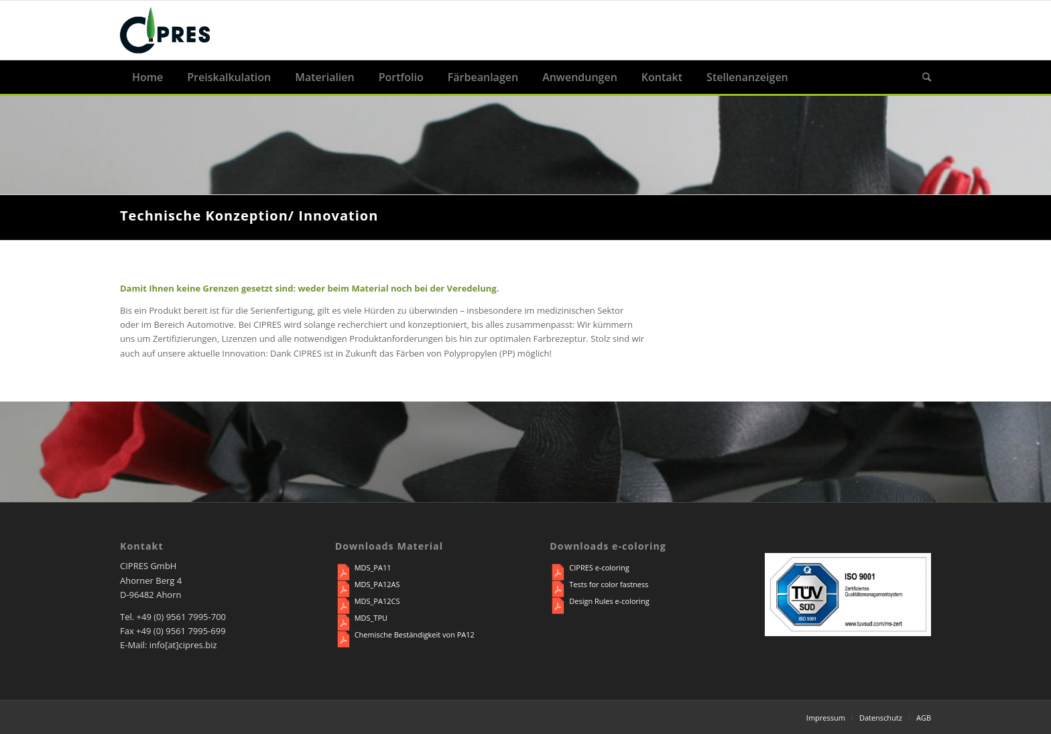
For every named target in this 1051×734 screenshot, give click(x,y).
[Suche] (920, 77)
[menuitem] (147, 77)
